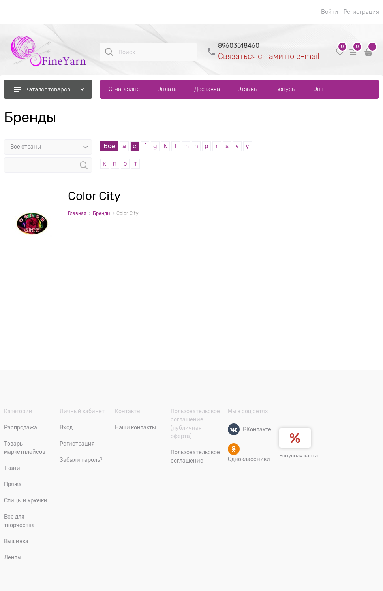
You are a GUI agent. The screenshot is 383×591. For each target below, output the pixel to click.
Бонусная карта (298, 456)
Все (109, 146)
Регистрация (361, 12)
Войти (329, 12)
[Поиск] (109, 51)
